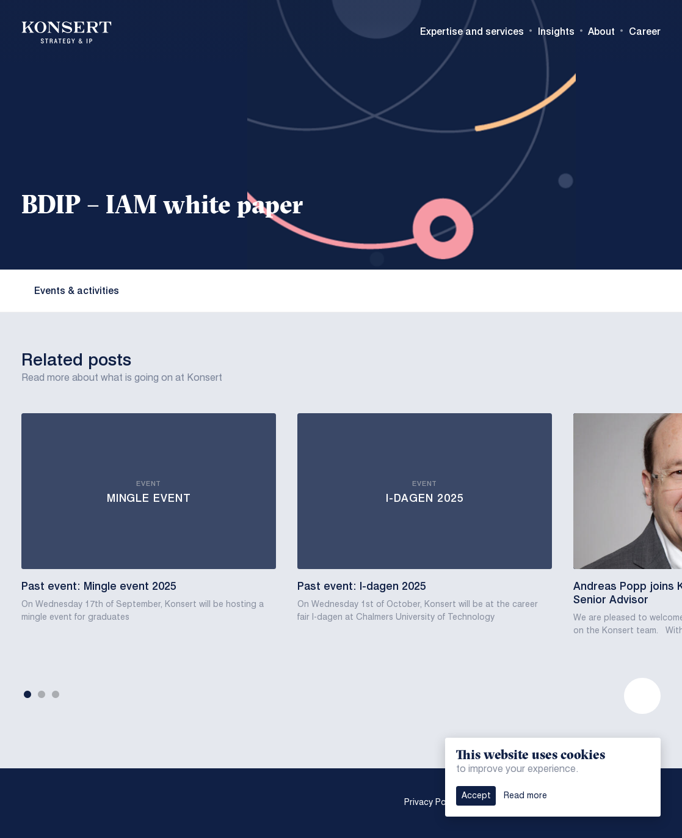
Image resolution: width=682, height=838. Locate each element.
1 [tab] (27, 695)
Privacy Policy (431, 802)
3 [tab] (55, 695)
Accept (476, 796)
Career (645, 31)
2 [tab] (41, 695)
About (601, 31)
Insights (556, 31)
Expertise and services (472, 31)
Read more (525, 796)
